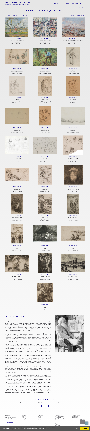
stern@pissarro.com (10, 422)
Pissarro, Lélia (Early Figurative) (58, 420)
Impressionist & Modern (25, 414)
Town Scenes (40, 415)
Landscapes (40, 414)
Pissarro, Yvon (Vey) (75, 417)
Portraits (39, 419)
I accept (85, 428)
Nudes (39, 421)
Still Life (39, 417)
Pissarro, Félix (57, 415)
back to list (82, 7)
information (76, 3)
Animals (39, 422)
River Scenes (23, 423)
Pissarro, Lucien (57, 425)
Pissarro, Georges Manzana (59, 416)
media (66, 3)
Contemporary (24, 415)
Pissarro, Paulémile (75, 416)
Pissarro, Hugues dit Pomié (59, 418)
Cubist (39, 418)
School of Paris (24, 419)
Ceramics (39, 416)
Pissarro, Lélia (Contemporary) (58, 423)
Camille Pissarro (17, 39)
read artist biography (76, 15)
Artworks (57, 3)
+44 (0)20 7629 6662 (9, 421)
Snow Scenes (24, 422)
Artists (23, 417)
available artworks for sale (17, 15)
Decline (77, 428)
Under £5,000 (24, 418)
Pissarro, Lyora (57, 424)
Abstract (23, 421)
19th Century (24, 416)
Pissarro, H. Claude (58, 417)
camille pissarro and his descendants (64, 411)
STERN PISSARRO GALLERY (10, 411)
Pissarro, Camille (57, 414)
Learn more (48, 428)
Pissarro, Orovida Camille (76, 415)
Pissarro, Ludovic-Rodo (76, 414)
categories (24, 411)
